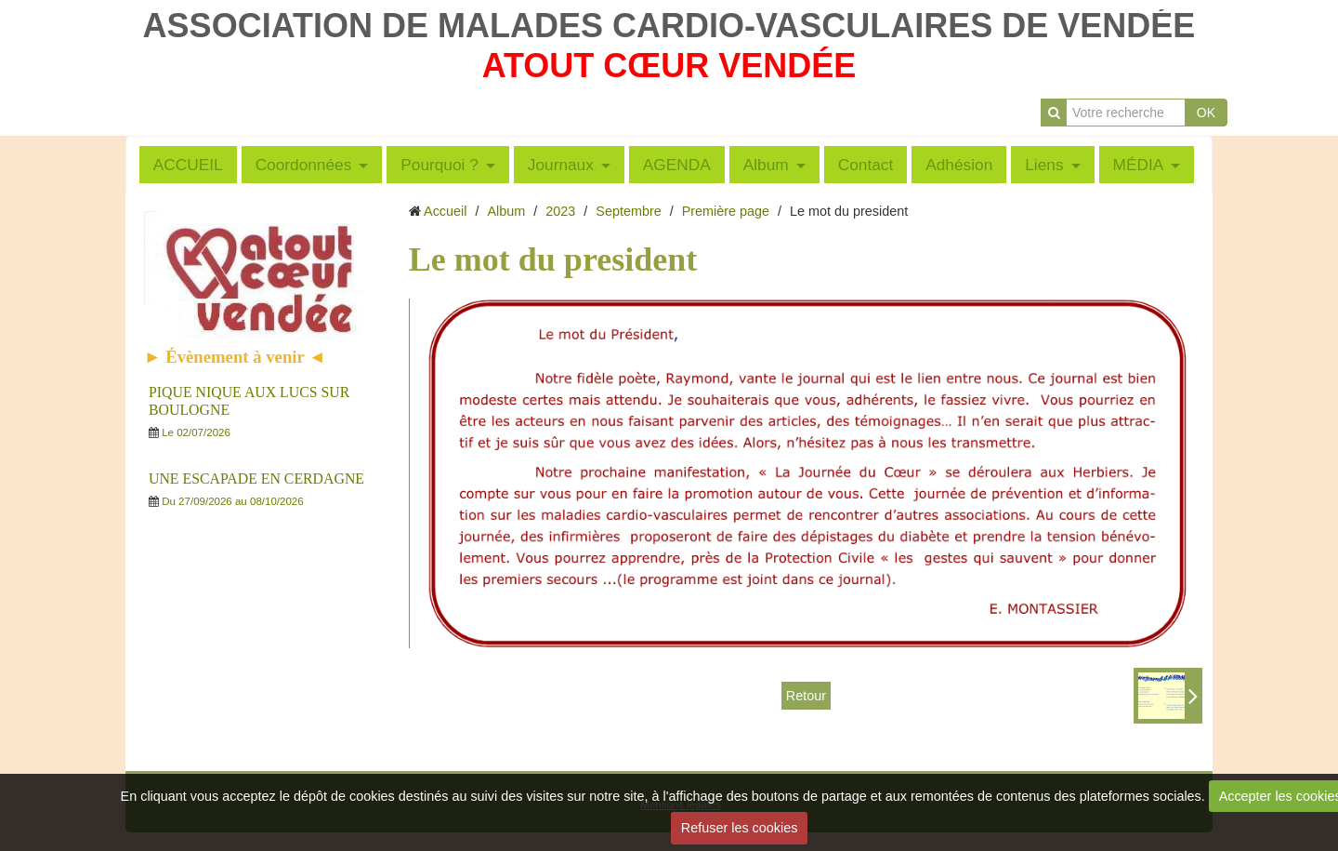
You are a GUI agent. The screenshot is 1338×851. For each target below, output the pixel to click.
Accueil (445, 211)
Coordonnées (304, 164)
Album (766, 164)
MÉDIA (1138, 164)
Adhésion (958, 164)
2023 (560, 211)
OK (1206, 112)
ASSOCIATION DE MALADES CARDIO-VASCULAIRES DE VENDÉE (669, 26)
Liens (1044, 164)
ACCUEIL (188, 164)
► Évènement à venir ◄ (235, 356)
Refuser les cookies (739, 827)
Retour (806, 695)
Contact (866, 164)
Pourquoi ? (439, 164)
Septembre (628, 211)
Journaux (561, 164)
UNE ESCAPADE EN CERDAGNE (256, 478)
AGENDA (677, 164)
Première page (725, 211)
